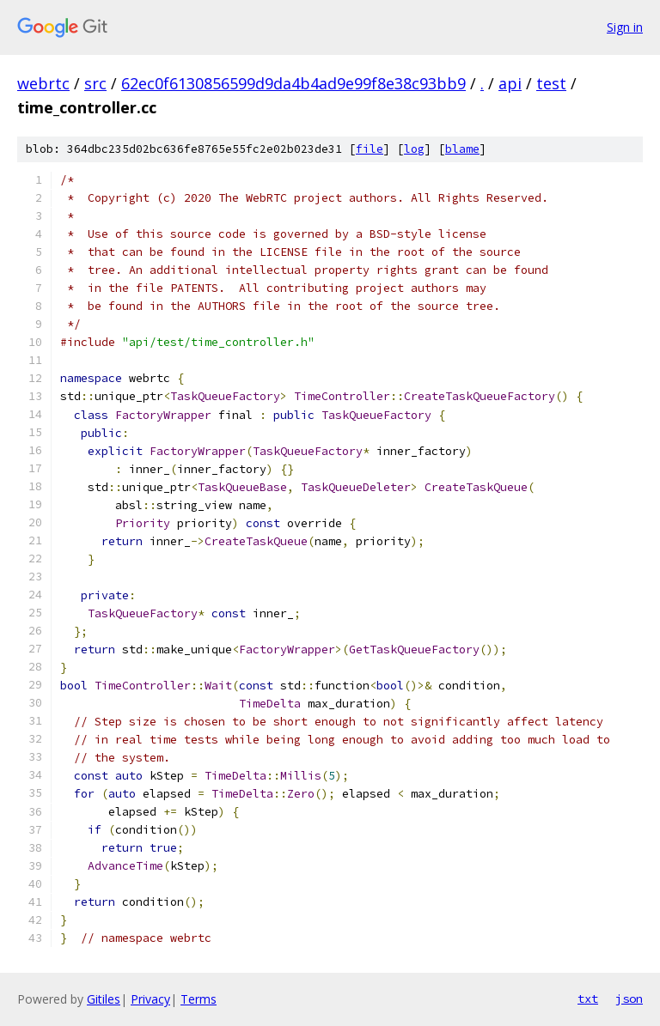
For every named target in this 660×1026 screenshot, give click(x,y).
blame (462, 149)
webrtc (43, 83)
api (510, 83)
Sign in (625, 27)
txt (588, 998)
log (414, 149)
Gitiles (103, 999)
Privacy (150, 999)
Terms (198, 999)
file (369, 149)
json (629, 998)
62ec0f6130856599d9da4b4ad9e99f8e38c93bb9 (293, 83)
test (551, 83)
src (95, 83)
